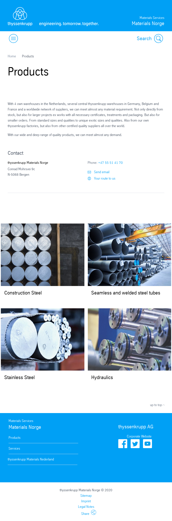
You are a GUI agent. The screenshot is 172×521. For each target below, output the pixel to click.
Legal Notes (86, 507)
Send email (98, 172)
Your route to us (101, 178)
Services (14, 448)
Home (12, 56)
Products (14, 438)
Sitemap (86, 496)
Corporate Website (139, 436)
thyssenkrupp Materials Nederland (31, 459)
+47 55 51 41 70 (110, 163)
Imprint (86, 501)
